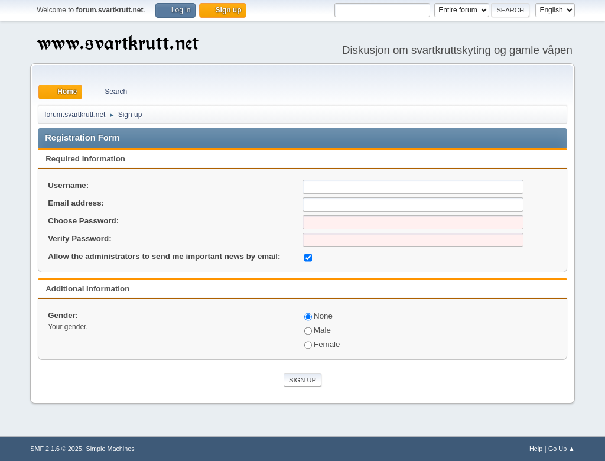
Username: (68, 185)
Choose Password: (83, 220)
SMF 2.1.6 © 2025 (56, 448)
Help (535, 448)
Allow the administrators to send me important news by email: (164, 256)
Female (322, 344)
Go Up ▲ (561, 448)
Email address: (76, 203)
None (318, 315)
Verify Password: (79, 238)
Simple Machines (110, 448)
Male (317, 330)
